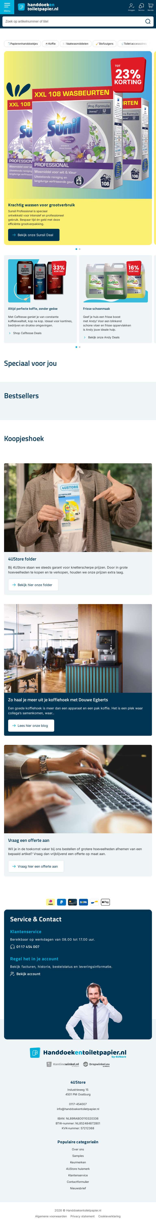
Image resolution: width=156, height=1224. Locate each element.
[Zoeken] (148, 21)
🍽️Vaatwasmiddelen (75, 43)
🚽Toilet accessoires (134, 43)
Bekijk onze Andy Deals (103, 337)
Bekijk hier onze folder (35, 585)
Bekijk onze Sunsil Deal (35, 235)
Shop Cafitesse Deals (27, 333)
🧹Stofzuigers (104, 43)
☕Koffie (50, 43)
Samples (78, 1155)
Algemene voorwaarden (51, 1216)
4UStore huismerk (78, 1168)
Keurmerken (78, 1162)
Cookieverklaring (109, 1216)
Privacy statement (82, 1216)
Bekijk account (28, 974)
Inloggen (131, 10)
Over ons (78, 1149)
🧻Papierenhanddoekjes (22, 43)
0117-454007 (78, 1104)
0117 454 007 (28, 946)
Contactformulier (78, 1181)
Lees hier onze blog (33, 726)
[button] (76, 249)
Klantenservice (25, 931)
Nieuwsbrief (78, 1188)
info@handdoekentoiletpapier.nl (78, 1109)
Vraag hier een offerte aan (38, 866)
